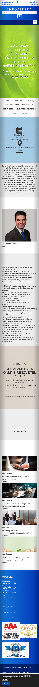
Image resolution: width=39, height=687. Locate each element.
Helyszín (18, 101)
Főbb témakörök (12, 105)
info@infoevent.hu (7, 4)
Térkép (19, 151)
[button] (3, 343)
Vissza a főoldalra (19, 113)
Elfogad (6, 683)
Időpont (8, 101)
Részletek (5, 680)
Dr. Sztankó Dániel (9, 244)
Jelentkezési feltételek (26, 109)
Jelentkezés (8, 109)
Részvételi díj (28, 105)
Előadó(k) (30, 101)
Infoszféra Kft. (9, 612)
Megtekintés (19, 432)
